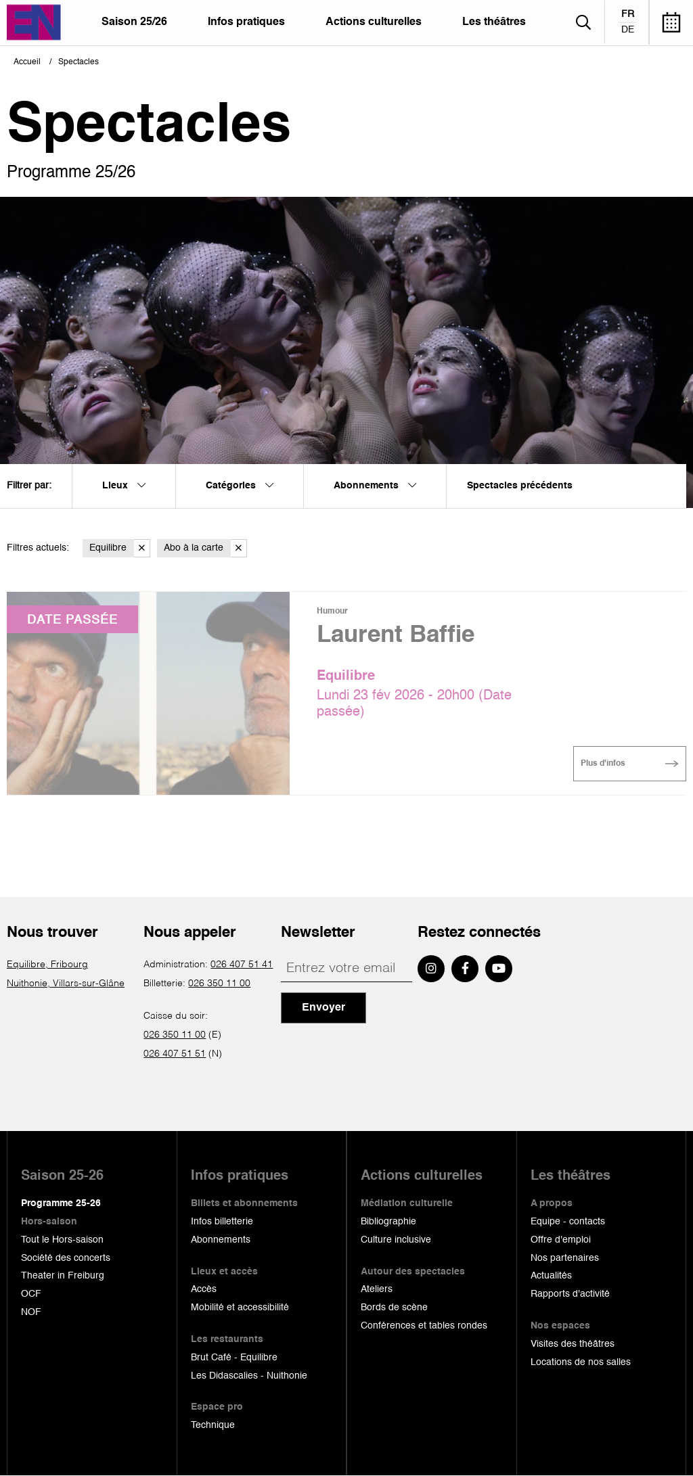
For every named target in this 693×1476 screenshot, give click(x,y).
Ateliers (377, 1289)
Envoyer (323, 1007)
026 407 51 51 (174, 1054)
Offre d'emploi (561, 1240)
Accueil (27, 62)
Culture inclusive (396, 1240)
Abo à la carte (205, 548)
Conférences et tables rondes (424, 1326)
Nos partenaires (565, 1258)
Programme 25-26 (61, 1203)
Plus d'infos (603, 764)
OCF (31, 1294)
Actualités (551, 1276)
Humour (332, 611)
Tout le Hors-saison (62, 1240)
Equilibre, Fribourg (47, 964)
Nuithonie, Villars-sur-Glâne (66, 983)
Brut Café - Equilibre (234, 1357)
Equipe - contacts (568, 1221)
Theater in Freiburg (62, 1276)
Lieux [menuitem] (124, 485)
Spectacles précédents (520, 485)
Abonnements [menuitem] (375, 485)
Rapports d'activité (570, 1294)
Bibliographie (388, 1221)
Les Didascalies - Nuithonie (249, 1376)
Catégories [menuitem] (239, 485)
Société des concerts (65, 1258)
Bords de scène (394, 1307)
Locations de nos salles (581, 1362)
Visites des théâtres (572, 1344)
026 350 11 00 (219, 983)
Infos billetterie (222, 1221)
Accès (204, 1289)
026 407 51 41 (241, 964)
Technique (213, 1425)
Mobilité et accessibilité (240, 1307)
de (627, 29)
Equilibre (119, 548)
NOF (31, 1312)
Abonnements (220, 1240)
